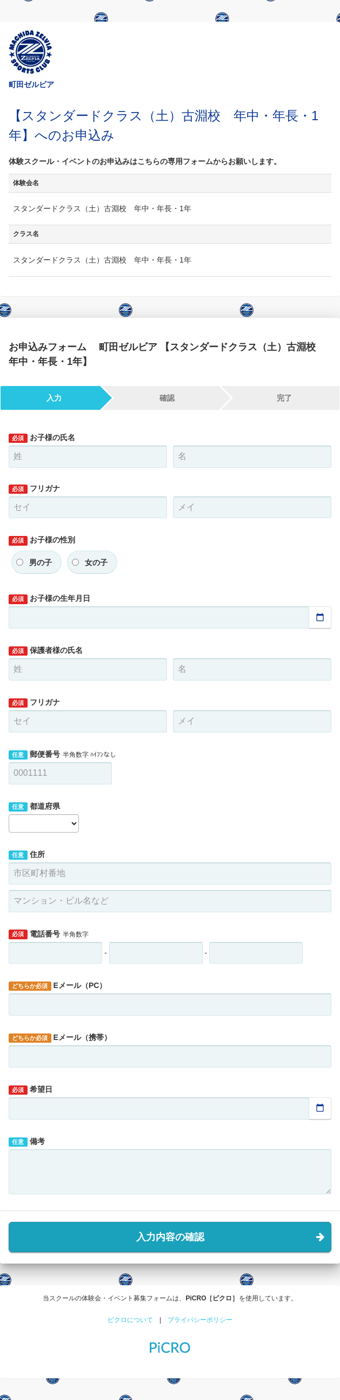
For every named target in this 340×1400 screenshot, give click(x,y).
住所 (27, 855)
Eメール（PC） (57, 986)
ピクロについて (130, 1320)
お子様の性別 (42, 540)
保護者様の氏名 (46, 651)
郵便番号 (62, 755)
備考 (27, 1142)
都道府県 (34, 807)
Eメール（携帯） (60, 1038)
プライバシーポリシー (200, 1320)
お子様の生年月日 (49, 599)
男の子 (40, 562)
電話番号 (49, 934)
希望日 (30, 1090)
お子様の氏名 (42, 438)
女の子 (96, 562)
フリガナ (34, 489)
